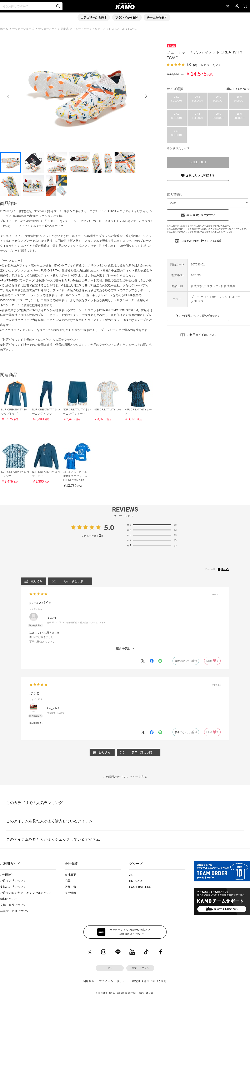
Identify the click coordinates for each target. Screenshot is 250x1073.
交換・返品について (13, 905)
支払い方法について (13, 886)
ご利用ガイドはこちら (201, 334)
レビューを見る (211, 65)
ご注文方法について (13, 880)
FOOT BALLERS (140, 886)
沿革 (67, 880)
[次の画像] (146, 96)
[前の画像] (8, 96)
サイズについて (241, 89)
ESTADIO (135, 880)
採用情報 (70, 893)
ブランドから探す (127, 17)
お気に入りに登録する (200, 175)
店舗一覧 (70, 886)
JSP (132, 874)
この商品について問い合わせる (199, 315)
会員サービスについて (14, 911)
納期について (9, 899)
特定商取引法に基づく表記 (149, 981)
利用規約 (89, 981)
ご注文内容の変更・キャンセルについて (26, 893)
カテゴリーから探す (94, 17)
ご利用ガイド (9, 874)
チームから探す (157, 17)
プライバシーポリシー (113, 981)
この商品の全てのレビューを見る (125, 776)
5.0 (109, 527)
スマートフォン (140, 968)
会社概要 (70, 874)
